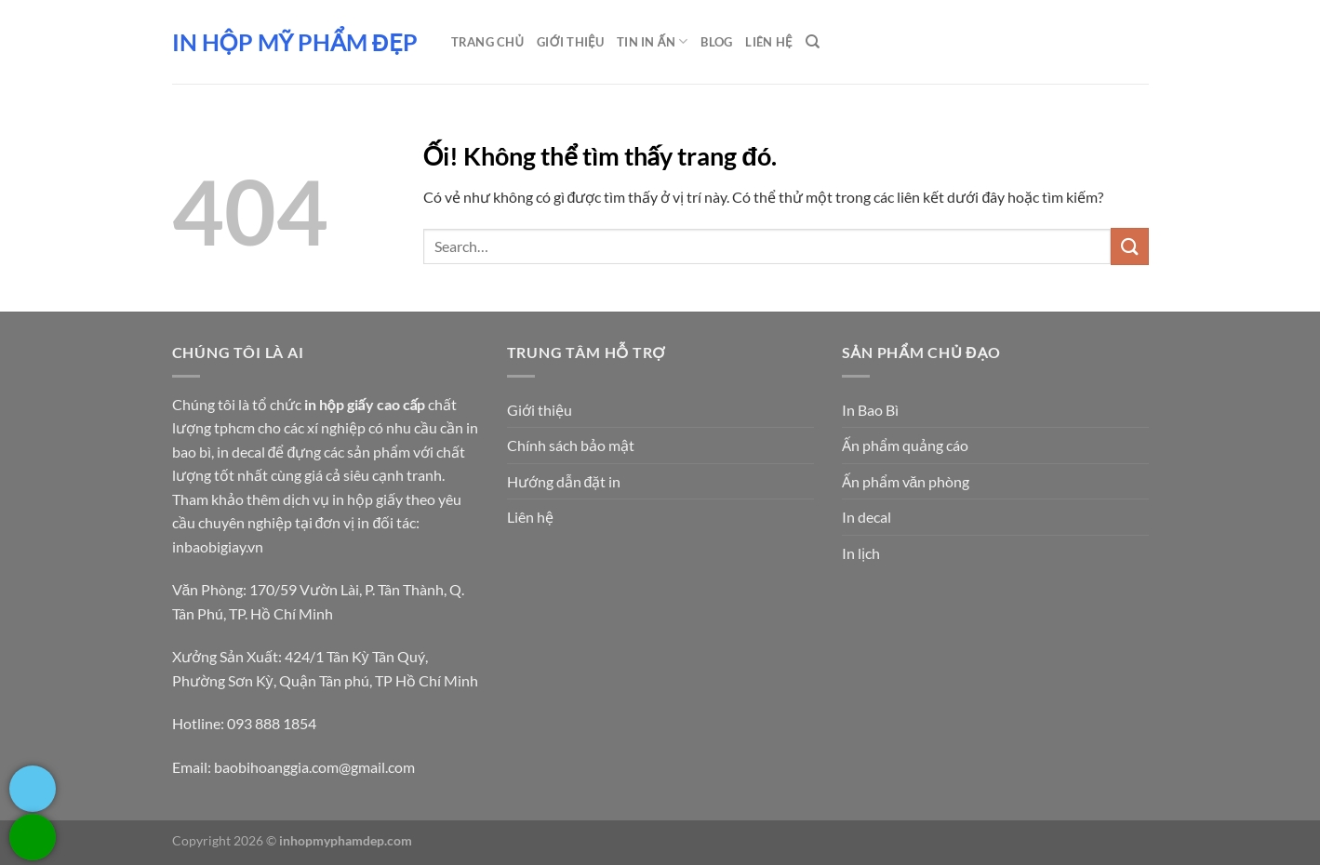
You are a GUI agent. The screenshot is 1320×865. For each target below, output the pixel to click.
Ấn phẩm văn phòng (906, 481)
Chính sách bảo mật (570, 445)
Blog (716, 41)
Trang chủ (488, 41)
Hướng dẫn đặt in (564, 481)
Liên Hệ (768, 41)
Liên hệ (530, 517)
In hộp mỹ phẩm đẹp (295, 42)
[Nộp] (1129, 246)
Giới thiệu (570, 41)
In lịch (861, 553)
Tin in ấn (652, 41)
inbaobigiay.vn (217, 546)
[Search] (813, 42)
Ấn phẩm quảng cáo (905, 445)
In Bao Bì (870, 410)
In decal (866, 517)
